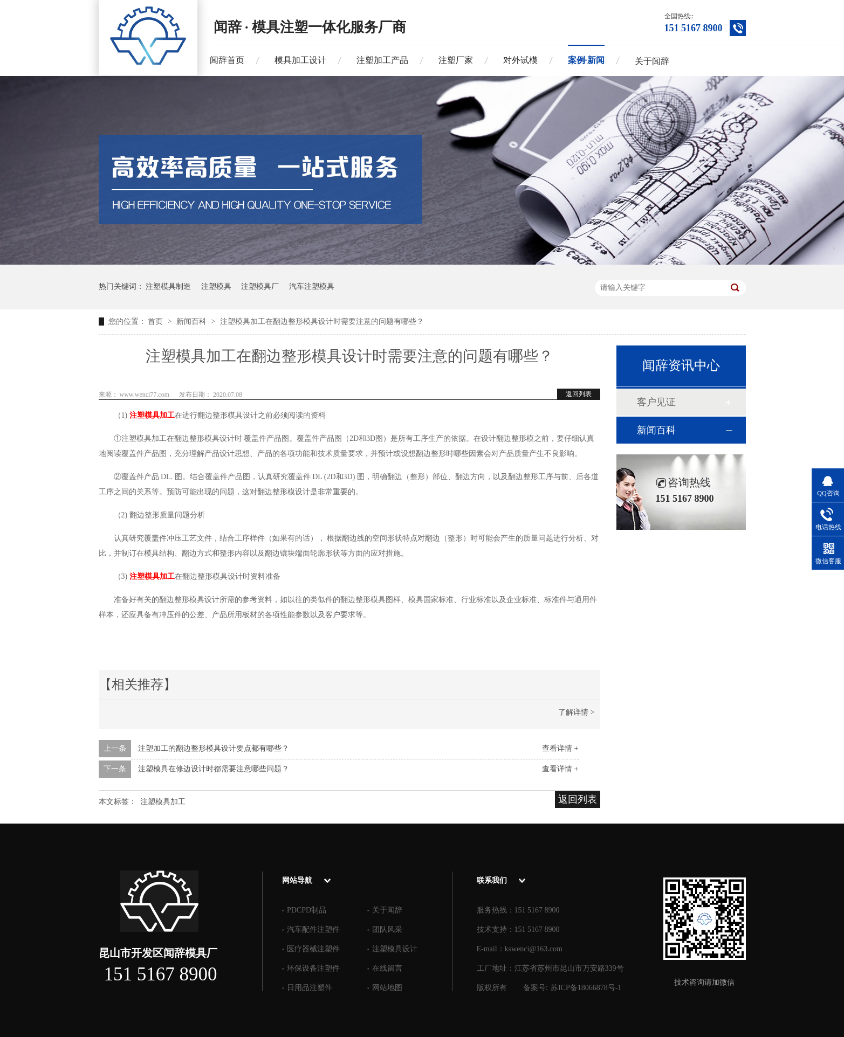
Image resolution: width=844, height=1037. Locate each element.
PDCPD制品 (306, 910)
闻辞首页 (227, 60)
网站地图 (387, 988)
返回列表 (579, 394)
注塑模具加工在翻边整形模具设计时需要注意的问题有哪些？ (322, 321)
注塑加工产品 (382, 60)
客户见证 (656, 402)
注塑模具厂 (260, 286)
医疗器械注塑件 (313, 949)
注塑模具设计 (394, 949)
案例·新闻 (586, 60)
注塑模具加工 (152, 415)
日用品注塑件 (309, 988)
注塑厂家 (455, 60)
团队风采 (387, 929)
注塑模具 (216, 286)
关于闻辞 (652, 61)
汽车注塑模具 (311, 286)
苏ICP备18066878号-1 (586, 988)
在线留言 (387, 968)
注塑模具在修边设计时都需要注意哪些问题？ (213, 769)
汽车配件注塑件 (313, 929)
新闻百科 (192, 321)
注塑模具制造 (168, 286)
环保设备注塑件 (313, 968)
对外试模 (520, 60)
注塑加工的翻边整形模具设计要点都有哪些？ (213, 748)
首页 (156, 321)
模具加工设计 (300, 60)
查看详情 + (560, 748)
